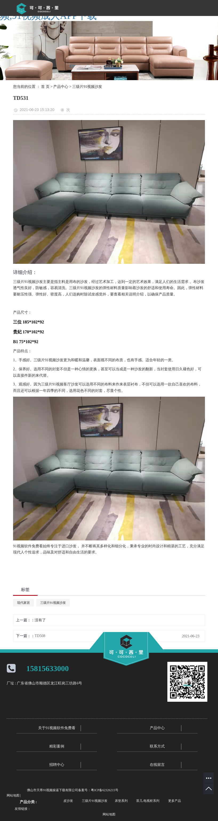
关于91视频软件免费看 (56, 728)
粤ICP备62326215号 (104, 790)
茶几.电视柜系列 (147, 801)
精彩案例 (56, 746)
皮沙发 (68, 801)
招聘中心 (56, 765)
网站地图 (13, 795)
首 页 (45, 87)
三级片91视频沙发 (87, 87)
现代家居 (23, 603)
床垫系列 (121, 801)
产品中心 (60, 87)
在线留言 (157, 765)
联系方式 (157, 746)
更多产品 (174, 801)
